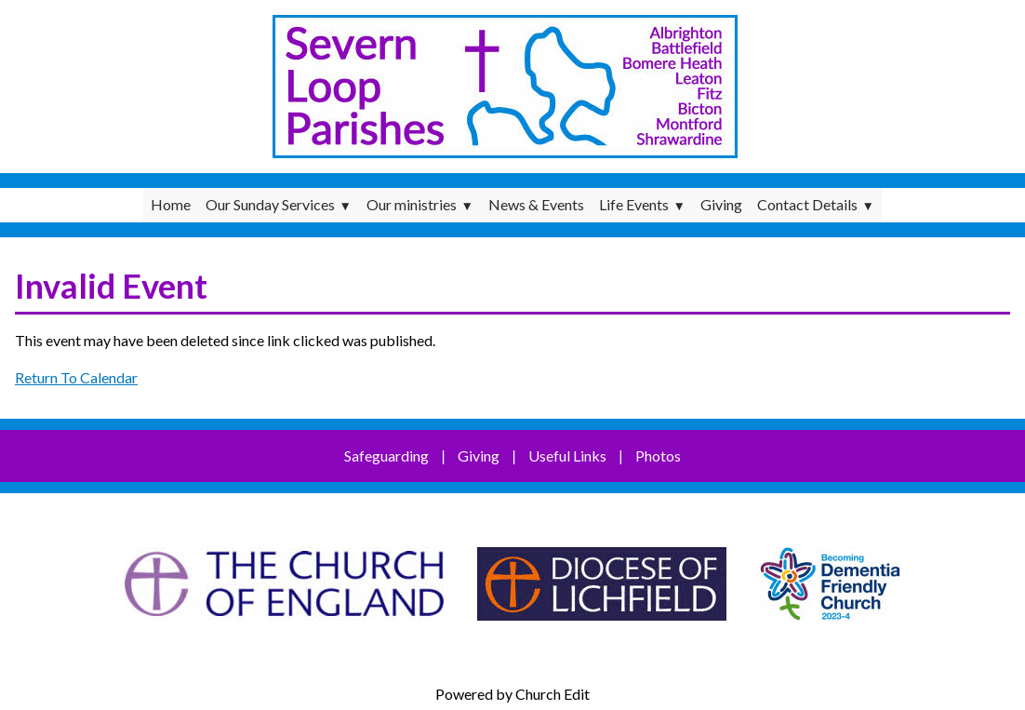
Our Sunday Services (270, 204)
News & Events (536, 204)
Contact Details (807, 204)
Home (171, 204)
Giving (721, 204)
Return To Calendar (76, 377)
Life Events (634, 204)
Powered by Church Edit (512, 694)
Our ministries (411, 204)
